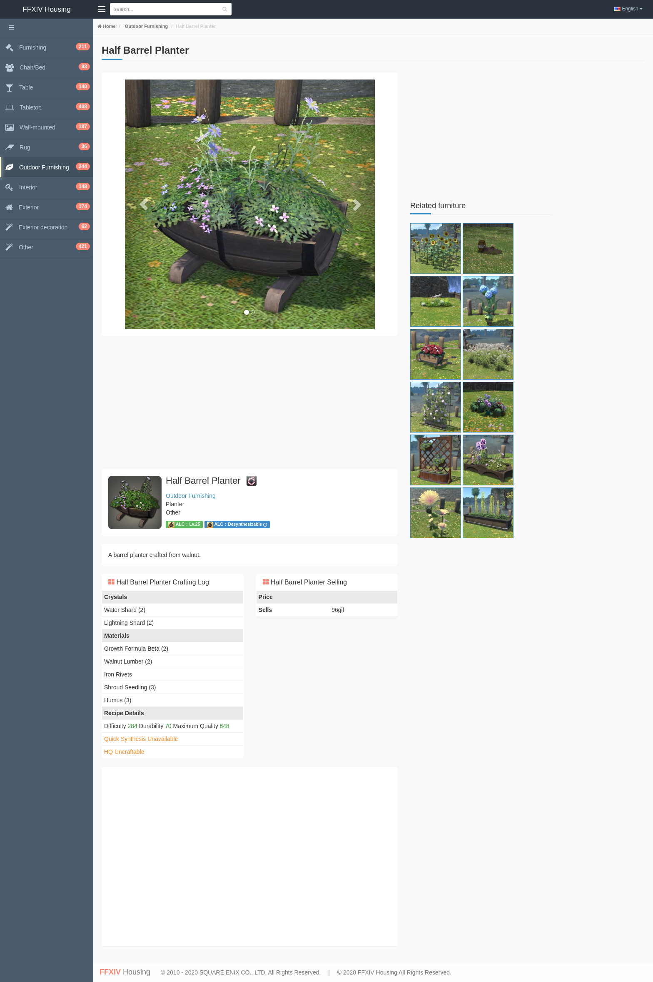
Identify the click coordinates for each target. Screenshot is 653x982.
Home (109, 26)
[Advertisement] (250, 402)
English (628, 9)
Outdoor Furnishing (146, 26)
